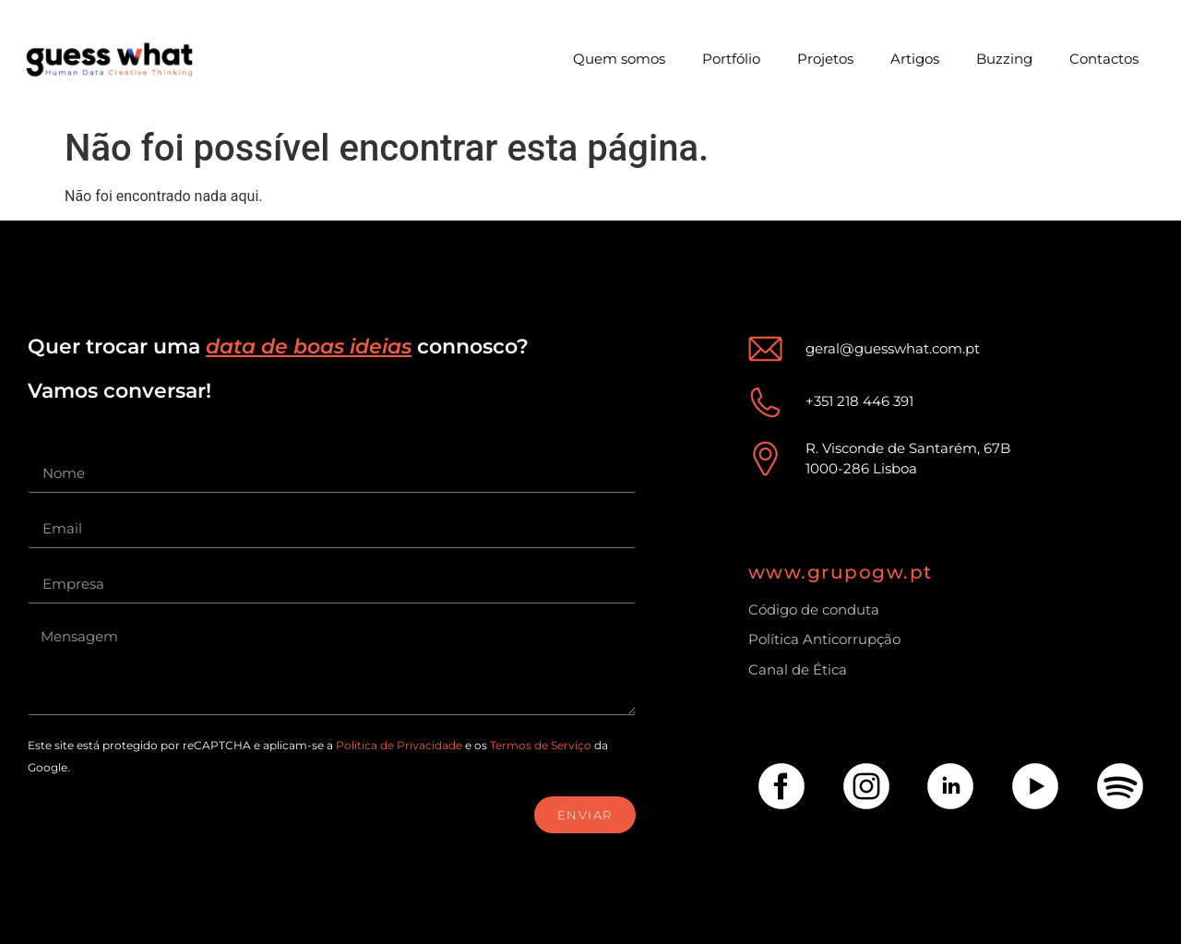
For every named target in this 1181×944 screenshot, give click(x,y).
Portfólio (731, 58)
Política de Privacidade (399, 745)
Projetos (825, 58)
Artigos (914, 58)
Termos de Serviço (540, 745)
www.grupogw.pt (840, 572)
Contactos (1104, 58)
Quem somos (619, 58)
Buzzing (1004, 58)
